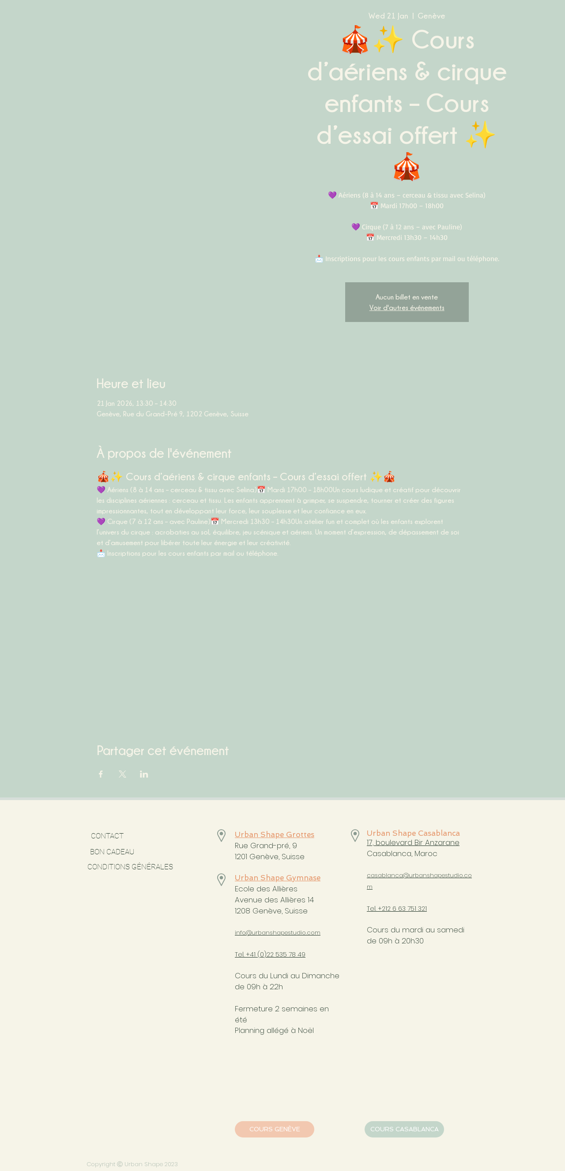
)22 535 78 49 (284, 954)
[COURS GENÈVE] (274, 1129)
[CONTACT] (107, 836)
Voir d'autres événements (406, 307)
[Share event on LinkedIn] (144, 774)
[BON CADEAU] (136, 852)
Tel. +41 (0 (249, 954)
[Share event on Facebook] (101, 774)
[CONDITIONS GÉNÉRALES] (130, 867)
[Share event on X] (122, 774)
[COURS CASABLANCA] (404, 1129)
